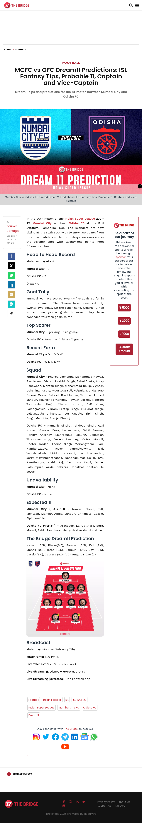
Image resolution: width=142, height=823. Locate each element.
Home (9, 49)
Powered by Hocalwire (82, 814)
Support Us (104, 806)
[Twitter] (11, 265)
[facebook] (11, 256)
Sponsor (121, 257)
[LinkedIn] (11, 285)
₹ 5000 (124, 308)
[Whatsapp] (11, 275)
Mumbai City (42, 223)
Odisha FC (76, 223)
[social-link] (11, 313)
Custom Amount (124, 349)
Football (71, 62)
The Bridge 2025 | (57, 814)
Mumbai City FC (69, 707)
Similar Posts (22, 774)
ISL (67, 700)
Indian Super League (80, 218)
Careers (120, 806)
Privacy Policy (106, 802)
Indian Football (52, 700)
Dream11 (33, 715)
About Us (124, 802)
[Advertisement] (71, 33)
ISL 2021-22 (79, 700)
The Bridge (71, 728)
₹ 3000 (124, 321)
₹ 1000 (124, 334)
